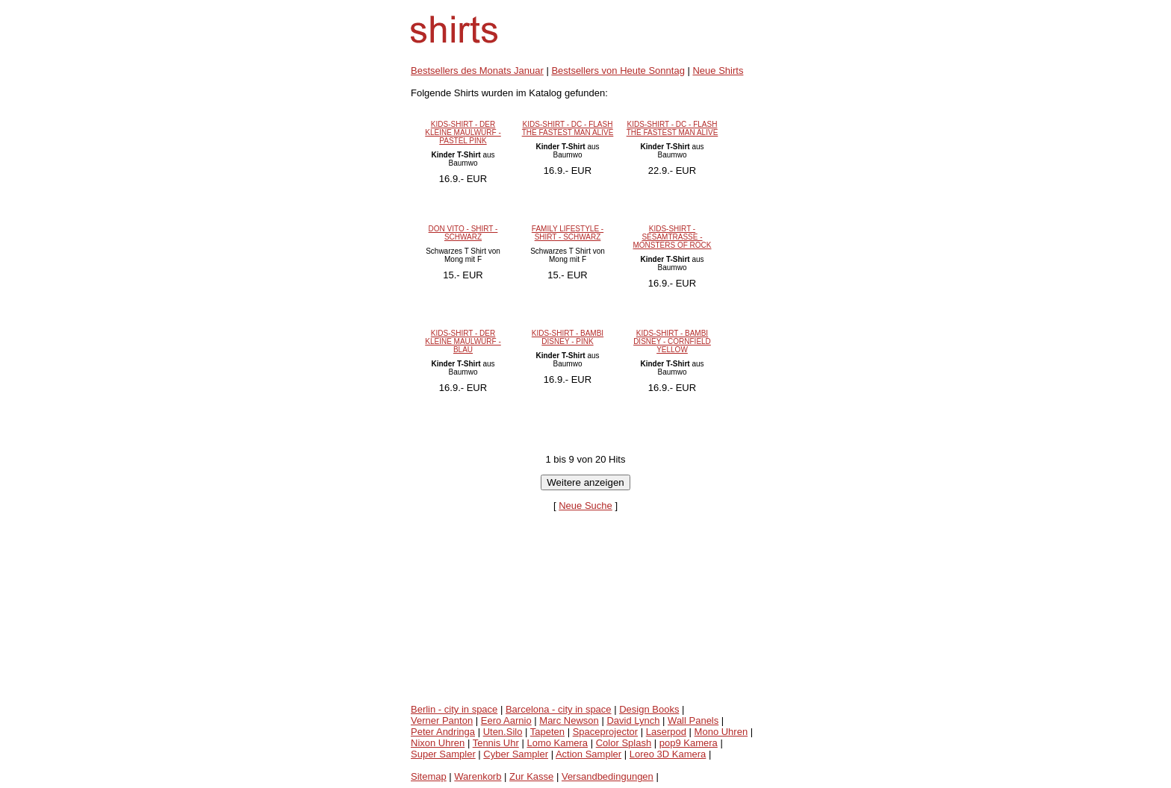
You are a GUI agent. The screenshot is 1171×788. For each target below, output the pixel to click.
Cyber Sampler (515, 754)
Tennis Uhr (496, 742)
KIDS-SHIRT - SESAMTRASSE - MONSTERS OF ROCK (672, 237)
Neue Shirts (717, 70)
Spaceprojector (605, 731)
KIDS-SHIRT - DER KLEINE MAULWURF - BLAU (463, 341)
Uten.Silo (503, 731)
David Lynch (632, 720)
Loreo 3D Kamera (668, 754)
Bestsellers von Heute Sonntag (618, 70)
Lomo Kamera (557, 742)
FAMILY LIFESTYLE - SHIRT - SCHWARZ (567, 233)
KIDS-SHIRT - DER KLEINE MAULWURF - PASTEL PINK (463, 132)
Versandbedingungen (607, 776)
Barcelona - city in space (559, 709)
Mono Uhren (721, 731)
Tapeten (547, 731)
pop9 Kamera (688, 742)
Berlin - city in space (454, 709)
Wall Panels (693, 720)
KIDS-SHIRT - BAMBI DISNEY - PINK (567, 337)
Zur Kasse (531, 776)
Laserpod (666, 731)
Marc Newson (568, 720)
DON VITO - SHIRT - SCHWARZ (463, 233)
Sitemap (429, 776)
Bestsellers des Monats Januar (477, 70)
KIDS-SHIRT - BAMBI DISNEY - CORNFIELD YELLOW (672, 341)
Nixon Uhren (438, 742)
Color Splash (623, 742)
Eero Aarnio (506, 720)
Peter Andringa (443, 731)
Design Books (649, 709)
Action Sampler (588, 754)
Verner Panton (442, 720)
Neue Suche (585, 505)
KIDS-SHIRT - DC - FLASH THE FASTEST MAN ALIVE (568, 128)
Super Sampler (443, 754)
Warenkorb (477, 776)
